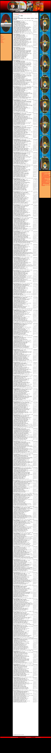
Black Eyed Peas (46, 39)
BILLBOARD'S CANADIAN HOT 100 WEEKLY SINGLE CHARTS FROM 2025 (46, 178)
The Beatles (43, 78)
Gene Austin (44, 126)
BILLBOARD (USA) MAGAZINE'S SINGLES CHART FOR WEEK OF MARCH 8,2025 (46, 181)
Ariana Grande (45, 20)
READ (1, 40)
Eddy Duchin (45, 119)
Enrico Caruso (45, 155)
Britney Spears (45, 48)
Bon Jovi (44, 63)
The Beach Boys (44, 81)
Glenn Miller (45, 103)
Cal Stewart (44, 156)
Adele (44, 25)
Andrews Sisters (46, 104)
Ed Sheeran (45, 22)
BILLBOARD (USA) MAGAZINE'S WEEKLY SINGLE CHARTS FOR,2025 (46, 173)
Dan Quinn (43, 161)
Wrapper (2, 37)
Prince (44, 56)
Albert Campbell (45, 154)
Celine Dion (45, 49)
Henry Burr (44, 137)
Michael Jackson (45, 55)
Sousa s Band (44, 162)
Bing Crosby (45, 101)
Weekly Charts (5, 17)
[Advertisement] (16, 718)
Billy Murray (44, 136)
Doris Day (45, 105)
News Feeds (2, 36)
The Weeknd (45, 24)
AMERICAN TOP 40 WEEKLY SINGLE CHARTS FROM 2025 (45, 175)
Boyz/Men (45, 50)
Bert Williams (44, 152)
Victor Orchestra (45, 150)
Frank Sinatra (45, 102)
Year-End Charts (5, 16)
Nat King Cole (44, 96)
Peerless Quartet (45, 153)
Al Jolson (44, 125)
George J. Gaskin (44, 159)
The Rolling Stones (44, 79)
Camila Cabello (45, 23)
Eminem (45, 40)
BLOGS (4, 20)
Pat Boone (44, 95)
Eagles (44, 68)
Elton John (44, 71)
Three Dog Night (45, 73)
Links (1, 38)
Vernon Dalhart (45, 127)
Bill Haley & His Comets (45, 94)
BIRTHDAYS (4, 21)
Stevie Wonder (44, 74)
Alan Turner (44, 149)
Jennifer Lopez (45, 38)
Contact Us (4, 19)
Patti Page (44, 97)
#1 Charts (4, 15)
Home (3, 14)
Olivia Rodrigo (45, 17)
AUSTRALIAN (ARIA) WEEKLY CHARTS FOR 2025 (46, 179)
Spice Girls (45, 47)
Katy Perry (45, 21)
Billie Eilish (45, 16)
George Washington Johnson (45, 160)
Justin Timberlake (46, 37)
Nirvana (44, 43)
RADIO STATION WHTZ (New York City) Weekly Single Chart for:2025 (46, 176)
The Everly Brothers (45, 93)
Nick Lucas (44, 129)
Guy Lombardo (45, 118)
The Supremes (44, 80)
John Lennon (44, 70)
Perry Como (45, 106)
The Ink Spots (45, 121)
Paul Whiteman (45, 124)
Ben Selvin (44, 128)
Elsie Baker (44, 151)
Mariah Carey (45, 45)
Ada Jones (44, 144)
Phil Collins (44, 62)
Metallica (45, 46)
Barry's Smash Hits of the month (7, 18)
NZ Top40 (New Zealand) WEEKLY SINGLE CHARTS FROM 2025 (46, 182)
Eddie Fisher (44, 98)
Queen (44, 75)
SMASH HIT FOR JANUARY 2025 (46, 174)
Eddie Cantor (45, 131)
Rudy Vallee (44, 130)
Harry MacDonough (45, 143)
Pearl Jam (45, 44)
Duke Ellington (45, 120)
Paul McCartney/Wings (45, 69)
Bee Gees (44, 72)
